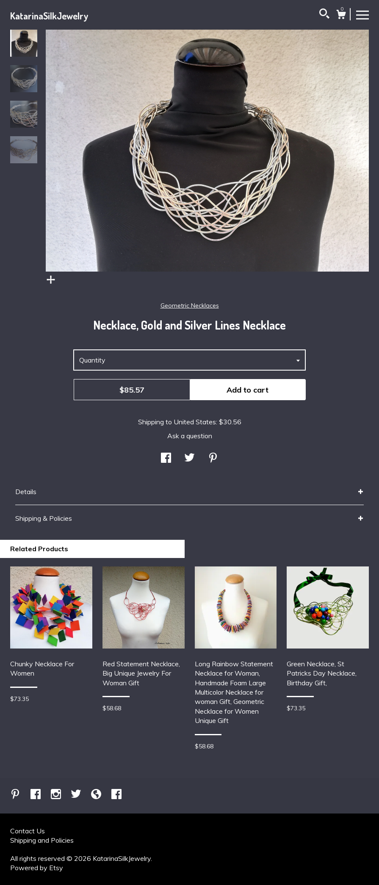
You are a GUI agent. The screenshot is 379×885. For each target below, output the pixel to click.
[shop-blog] (97, 795)
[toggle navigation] (362, 14)
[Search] (324, 14)
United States (195, 422)
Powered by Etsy (36, 867)
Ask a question (189, 436)
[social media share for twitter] (189, 458)
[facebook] (36, 795)
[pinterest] (16, 795)
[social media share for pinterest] (213, 458)
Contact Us (27, 831)
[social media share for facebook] (166, 458)
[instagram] (57, 795)
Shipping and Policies (42, 840)
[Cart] (341, 15)
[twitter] (77, 795)
